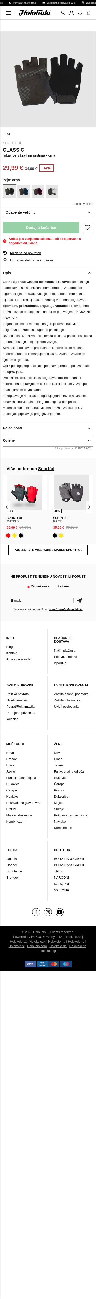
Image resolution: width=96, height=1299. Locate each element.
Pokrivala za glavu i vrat (23, 803)
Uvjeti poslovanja (66, 706)
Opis (7, 273)
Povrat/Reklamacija (21, 706)
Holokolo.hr (77, 946)
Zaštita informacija (67, 700)
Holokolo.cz (18, 942)
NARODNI (61, 878)
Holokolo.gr (48, 951)
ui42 (59, 937)
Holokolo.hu (56, 942)
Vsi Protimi (61, 890)
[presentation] (7, 507)
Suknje (59, 809)
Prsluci (11, 809)
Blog (9, 647)
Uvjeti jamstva (17, 700)
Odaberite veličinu (21, 212)
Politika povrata (18, 694)
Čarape (11, 790)
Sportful (12, 143)
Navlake (12, 796)
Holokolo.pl (37, 942)
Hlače (10, 765)
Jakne (10, 772)
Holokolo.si (17, 946)
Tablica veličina (83, 204)
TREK (58, 871)
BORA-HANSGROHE (69, 859)
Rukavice (13, 784)
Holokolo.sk (72, 937)
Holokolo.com (37, 946)
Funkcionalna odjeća (21, 778)
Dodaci (12, 865)
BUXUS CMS (40, 937)
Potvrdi (79, 600)
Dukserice (61, 796)
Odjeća (12, 859)
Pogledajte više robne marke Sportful (48, 550)
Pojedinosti (12, 428)
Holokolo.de (58, 946)
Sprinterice (14, 871)
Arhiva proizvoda (18, 659)
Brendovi (13, 878)
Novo (10, 753)
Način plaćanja (64, 650)
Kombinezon (15, 822)
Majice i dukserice (19, 815)
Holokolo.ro (76, 942)
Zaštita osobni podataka (71, 694)
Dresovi (11, 759)
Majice (58, 803)
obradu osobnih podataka (65, 609)
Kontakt (11, 653)
